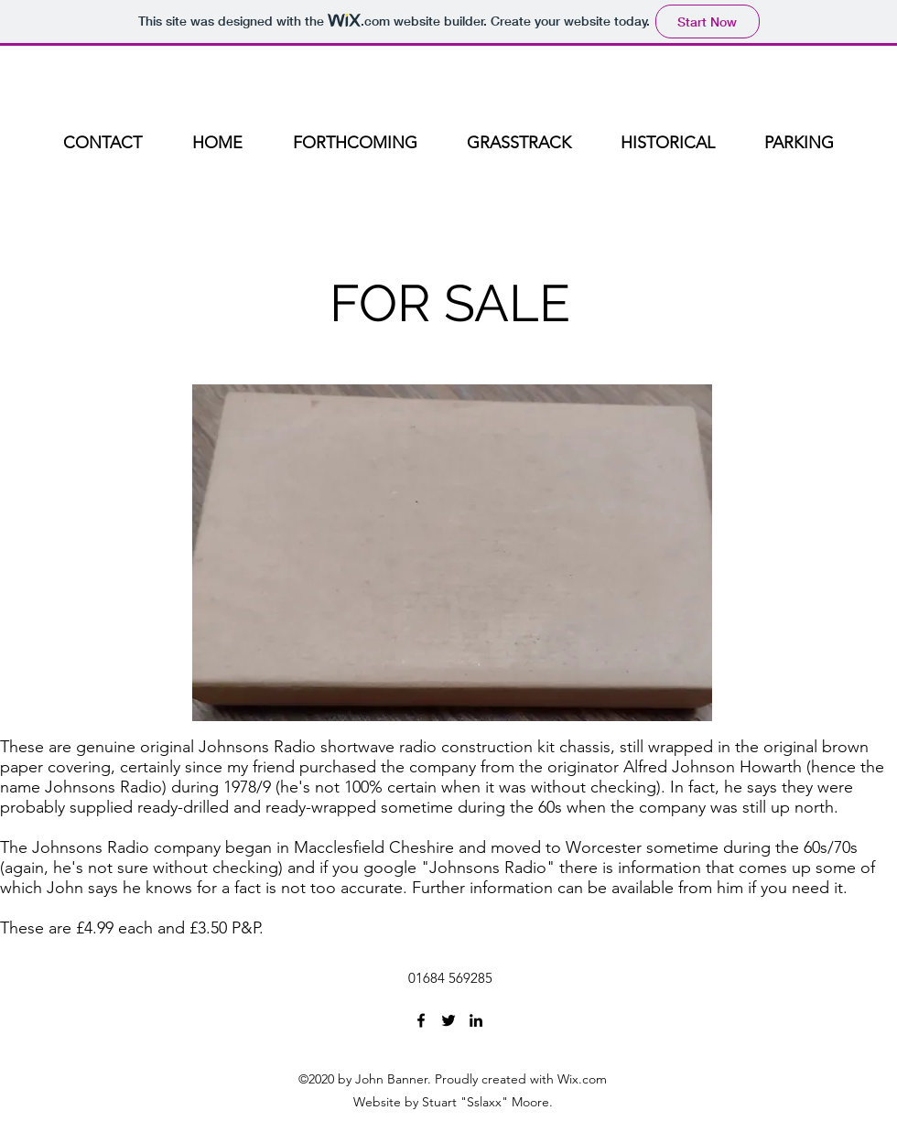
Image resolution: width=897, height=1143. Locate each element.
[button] (452, 552)
